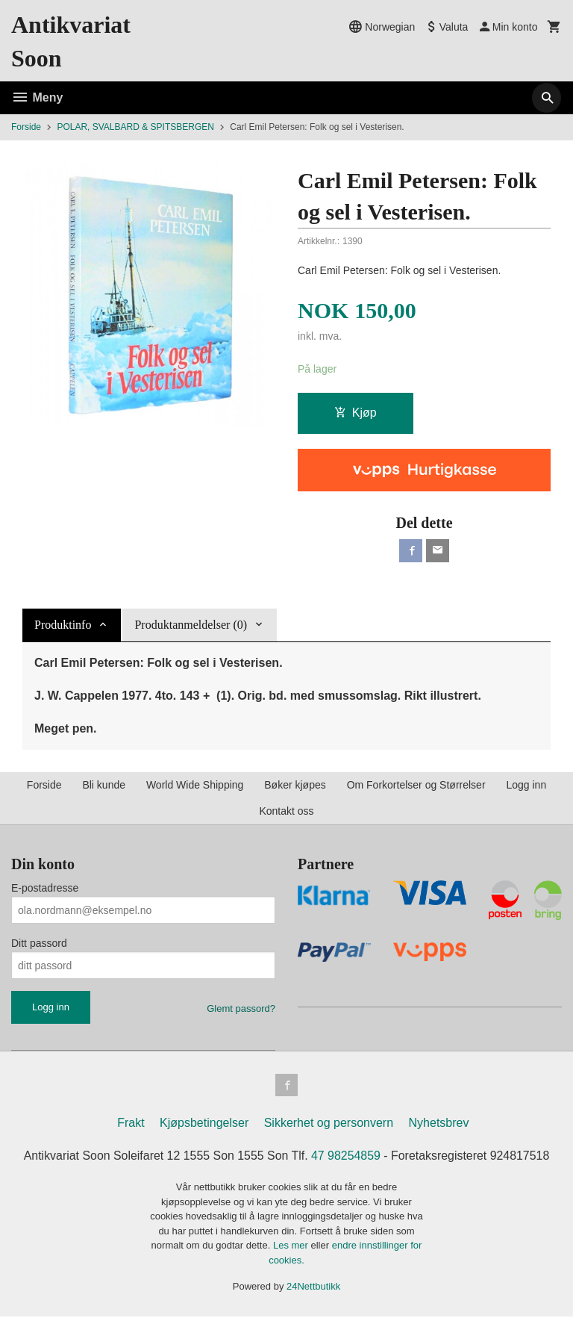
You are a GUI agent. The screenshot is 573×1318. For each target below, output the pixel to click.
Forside (26, 127)
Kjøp (355, 412)
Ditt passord (39, 944)
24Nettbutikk (313, 1288)
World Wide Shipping (194, 786)
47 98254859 (346, 1157)
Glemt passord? (241, 1009)
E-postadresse (44, 889)
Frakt (130, 1125)
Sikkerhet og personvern (328, 1125)
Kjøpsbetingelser (204, 1125)
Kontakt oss (286, 812)
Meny (37, 97)
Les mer (292, 1247)
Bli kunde (103, 786)
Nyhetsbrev (439, 1125)
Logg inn (526, 786)
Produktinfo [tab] (62, 625)
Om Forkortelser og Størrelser (416, 786)
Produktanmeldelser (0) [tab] (190, 625)
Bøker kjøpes (294, 786)
